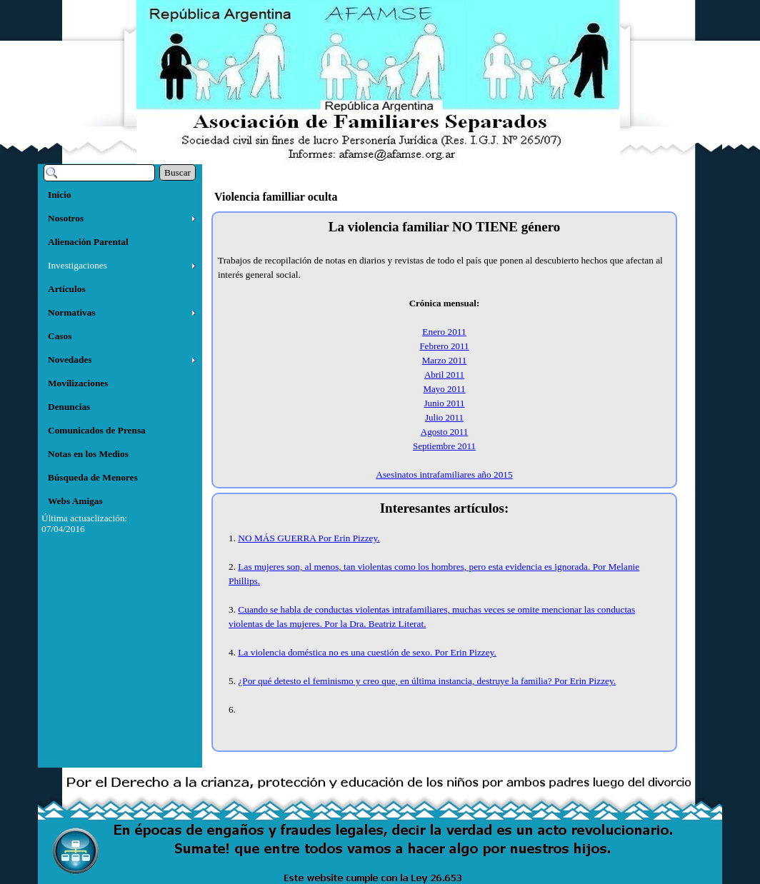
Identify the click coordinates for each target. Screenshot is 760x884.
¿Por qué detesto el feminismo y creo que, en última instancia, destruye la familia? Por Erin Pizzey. (427, 680)
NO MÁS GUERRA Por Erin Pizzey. (308, 538)
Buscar (177, 172)
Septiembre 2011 (444, 446)
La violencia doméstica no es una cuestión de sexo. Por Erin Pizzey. (367, 652)
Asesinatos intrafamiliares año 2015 (444, 474)
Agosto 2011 (444, 431)
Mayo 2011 (444, 388)
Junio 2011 (444, 403)
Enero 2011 (444, 331)
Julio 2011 (444, 417)
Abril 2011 (444, 374)
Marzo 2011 (444, 360)
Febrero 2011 (444, 346)
